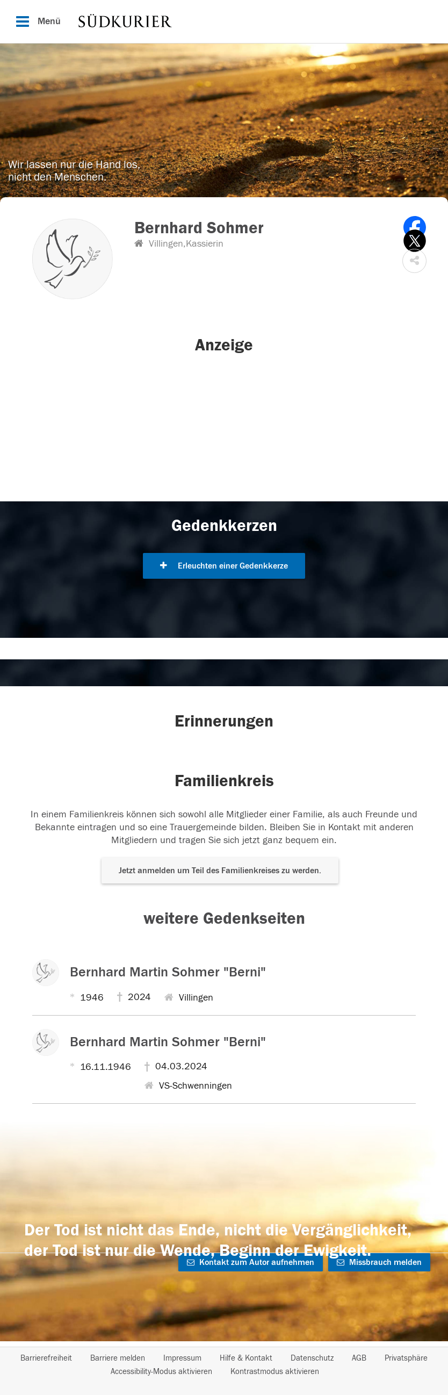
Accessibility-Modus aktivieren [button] (161, 1371)
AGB (359, 1358)
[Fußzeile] (224, 1365)
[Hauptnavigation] (224, 21)
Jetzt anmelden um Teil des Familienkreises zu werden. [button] (220, 870)
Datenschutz (312, 1358)
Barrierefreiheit (46, 1358)
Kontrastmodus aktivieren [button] (274, 1371)
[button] (414, 261)
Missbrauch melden (379, 1262)
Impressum (182, 1358)
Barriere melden (117, 1358)
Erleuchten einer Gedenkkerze (224, 566)
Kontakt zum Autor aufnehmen (250, 1262)
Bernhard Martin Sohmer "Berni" (168, 972)
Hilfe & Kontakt (246, 1358)
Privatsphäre (406, 1358)
